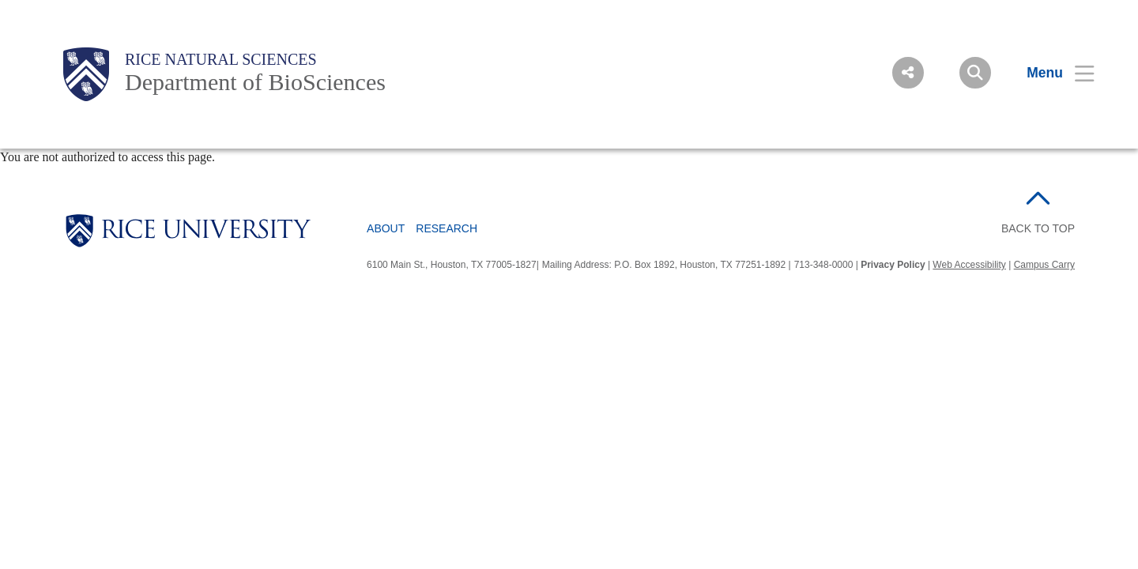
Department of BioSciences (255, 82)
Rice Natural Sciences (221, 59)
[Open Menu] (1051, 72)
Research (446, 228)
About (386, 228)
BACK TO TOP (1038, 228)
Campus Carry (1044, 264)
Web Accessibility (969, 264)
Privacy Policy (893, 264)
